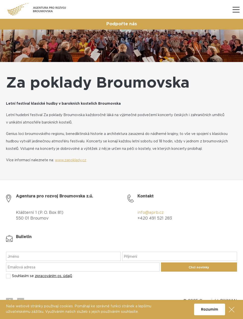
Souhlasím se (42, 276)
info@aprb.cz (150, 213)
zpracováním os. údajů (53, 276)
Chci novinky (199, 267)
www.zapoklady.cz (70, 160)
